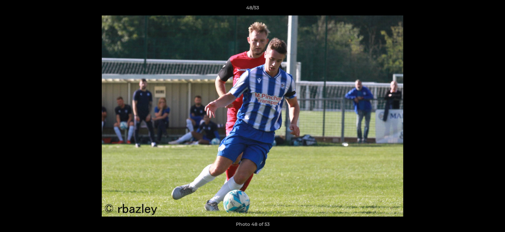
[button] (493, 9)
